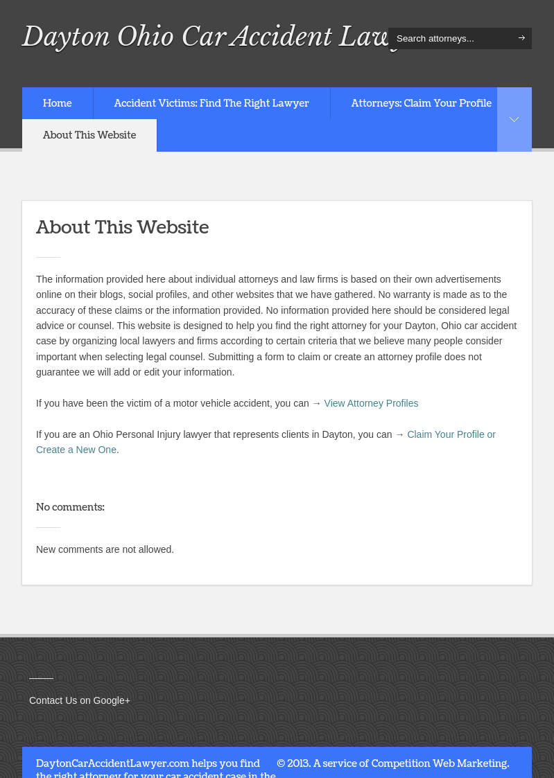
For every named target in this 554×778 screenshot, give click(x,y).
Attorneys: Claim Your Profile (422, 103)
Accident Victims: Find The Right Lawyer (211, 103)
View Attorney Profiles (371, 403)
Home (57, 103)
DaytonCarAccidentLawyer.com (112, 763)
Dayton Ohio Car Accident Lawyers (231, 37)
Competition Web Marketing (439, 763)
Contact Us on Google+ (79, 700)
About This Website (89, 135)
